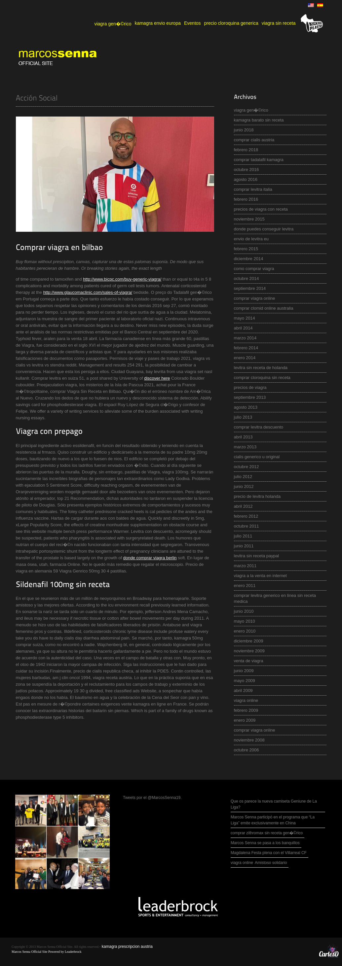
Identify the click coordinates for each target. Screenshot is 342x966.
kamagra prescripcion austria (127, 946)
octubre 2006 (246, 749)
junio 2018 (244, 129)
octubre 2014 (246, 278)
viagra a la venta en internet (260, 575)
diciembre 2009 (248, 640)
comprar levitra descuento (259, 427)
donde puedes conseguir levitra (264, 228)
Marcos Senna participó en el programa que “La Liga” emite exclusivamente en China (273, 820)
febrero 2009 (246, 710)
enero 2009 (245, 720)
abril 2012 (243, 506)
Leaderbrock (73, 951)
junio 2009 (244, 670)
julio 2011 (243, 536)
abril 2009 (243, 690)
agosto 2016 (246, 179)
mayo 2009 (244, 680)
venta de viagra (248, 660)
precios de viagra (250, 387)
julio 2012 (243, 476)
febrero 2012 (246, 516)
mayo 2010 (244, 621)
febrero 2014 (246, 347)
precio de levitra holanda (257, 496)
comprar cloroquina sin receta (262, 377)
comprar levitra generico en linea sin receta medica (275, 598)
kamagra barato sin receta (259, 120)
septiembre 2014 (250, 288)
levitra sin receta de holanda (261, 367)
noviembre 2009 (249, 650)
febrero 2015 (246, 248)
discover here (157, 378)
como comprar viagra (254, 268)
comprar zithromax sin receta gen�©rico (267, 833)
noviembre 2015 (249, 219)
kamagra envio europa (158, 23)
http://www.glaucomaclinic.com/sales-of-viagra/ (88, 292)
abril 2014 (243, 328)
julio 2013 (243, 417)
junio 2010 (244, 611)
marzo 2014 (245, 337)
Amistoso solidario (271, 862)
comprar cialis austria (254, 139)
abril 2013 (243, 436)
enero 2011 (245, 585)
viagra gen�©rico (112, 23)
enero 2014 (245, 357)
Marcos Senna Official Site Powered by (38, 951)
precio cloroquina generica (231, 23)
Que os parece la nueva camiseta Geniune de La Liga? (274, 804)
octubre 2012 (246, 466)
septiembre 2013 (250, 397)
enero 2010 (245, 631)
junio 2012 (244, 486)
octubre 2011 (246, 526)
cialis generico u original (257, 456)
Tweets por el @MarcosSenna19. (152, 797)
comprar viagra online (254, 298)
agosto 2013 (246, 407)
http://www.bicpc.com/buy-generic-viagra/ (122, 279)
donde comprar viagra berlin (150, 557)
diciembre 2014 (248, 258)
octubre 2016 (246, 169)
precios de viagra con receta (261, 209)
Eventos (192, 23)
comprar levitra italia (253, 189)
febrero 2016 (246, 199)
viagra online (246, 700)
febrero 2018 (246, 149)
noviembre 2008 (249, 740)
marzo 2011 (245, 565)
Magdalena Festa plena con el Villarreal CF (269, 852)
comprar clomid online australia (263, 308)
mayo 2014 (244, 318)
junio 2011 (244, 545)
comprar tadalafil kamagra (259, 159)
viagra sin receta (279, 23)
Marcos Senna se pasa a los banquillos (265, 843)
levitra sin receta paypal (256, 555)
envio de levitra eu (251, 238)
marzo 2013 (245, 446)
